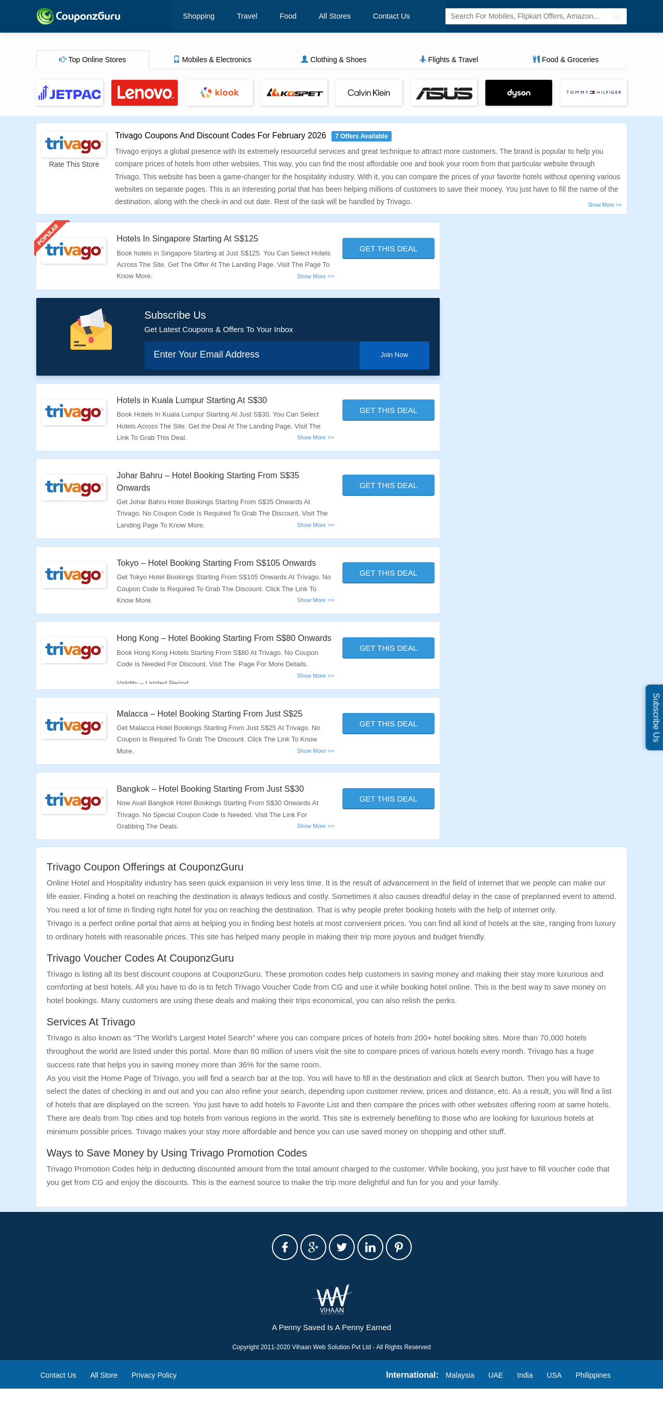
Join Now (390, 356)
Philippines (593, 1400)
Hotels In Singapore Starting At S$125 (195, 239)
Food (276, 16)
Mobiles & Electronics (212, 60)
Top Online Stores (92, 60)
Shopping (198, 16)
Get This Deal (388, 249)
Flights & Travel (448, 60)
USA (554, 1400)
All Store (104, 1400)
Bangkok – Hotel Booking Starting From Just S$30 (220, 814)
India (524, 1400)
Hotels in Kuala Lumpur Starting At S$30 (200, 401)
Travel (241, 16)
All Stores (318, 16)
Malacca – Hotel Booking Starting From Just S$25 (220, 739)
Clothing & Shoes (333, 60)
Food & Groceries (565, 60)
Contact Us (369, 16)
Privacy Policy (154, 1400)
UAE (495, 1400)
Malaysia (460, 1400)
